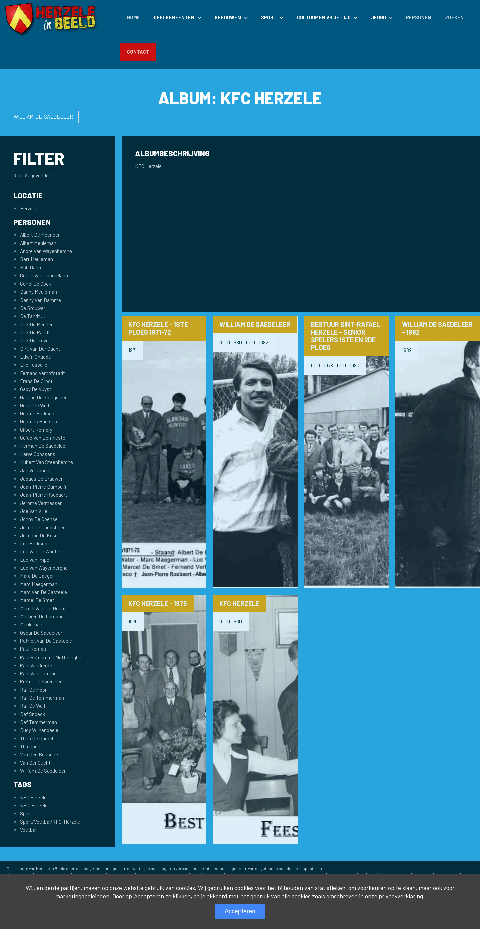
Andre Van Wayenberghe (46, 251)
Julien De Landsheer (42, 527)
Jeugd (378, 17)
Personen (418, 17)
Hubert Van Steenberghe (46, 462)
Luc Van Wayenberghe (44, 568)
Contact (138, 52)
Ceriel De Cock (35, 284)
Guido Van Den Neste (42, 438)
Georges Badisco (38, 421)
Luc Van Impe (34, 560)
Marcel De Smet (37, 600)
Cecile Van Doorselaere (45, 275)
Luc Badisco (33, 543)
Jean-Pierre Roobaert (43, 495)
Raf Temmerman (38, 722)
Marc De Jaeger (37, 576)
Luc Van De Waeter (40, 551)
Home (133, 17)
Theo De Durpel (36, 738)
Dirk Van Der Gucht (40, 349)
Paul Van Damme (38, 673)
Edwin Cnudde (35, 357)
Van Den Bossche (39, 754)
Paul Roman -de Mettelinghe (50, 657)
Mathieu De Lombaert (43, 616)
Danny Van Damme (40, 300)
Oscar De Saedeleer (41, 633)
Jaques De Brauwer (41, 479)
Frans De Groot (36, 381)
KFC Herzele (33, 797)
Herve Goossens (37, 454)
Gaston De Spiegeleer (43, 397)
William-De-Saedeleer (43, 117)
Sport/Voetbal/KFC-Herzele (50, 822)
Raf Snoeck (32, 714)
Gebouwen (228, 17)
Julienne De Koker (39, 535)
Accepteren (240, 911)
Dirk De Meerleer (37, 324)
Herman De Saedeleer (43, 446)
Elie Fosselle (33, 365)
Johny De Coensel (39, 519)
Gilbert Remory (36, 430)
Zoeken (454, 17)
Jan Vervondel (35, 470)
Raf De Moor (33, 690)
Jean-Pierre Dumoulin (44, 487)
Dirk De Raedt (35, 332)
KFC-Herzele (34, 805)
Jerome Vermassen (41, 503)
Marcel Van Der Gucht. (43, 608)
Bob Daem (31, 267)
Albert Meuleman (38, 243)
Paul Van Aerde (36, 665)
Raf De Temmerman (42, 698)
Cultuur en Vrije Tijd (324, 17)
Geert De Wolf (35, 405)
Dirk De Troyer (35, 340)
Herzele (28, 208)
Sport (269, 17)
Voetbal (28, 830)
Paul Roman (33, 649)
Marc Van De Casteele (43, 592)
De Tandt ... (32, 316)
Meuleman (31, 624)
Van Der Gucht (35, 763)
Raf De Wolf (33, 706)
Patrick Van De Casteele (46, 641)
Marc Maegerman (38, 584)
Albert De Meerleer (40, 235)
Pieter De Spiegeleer (42, 681)
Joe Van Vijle (33, 511)
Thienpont (31, 746)
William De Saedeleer (43, 771)
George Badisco (37, 413)
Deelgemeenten (174, 17)
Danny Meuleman (38, 292)
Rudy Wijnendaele (39, 730)
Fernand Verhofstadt (42, 373)
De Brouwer (32, 308)
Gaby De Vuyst (35, 389)
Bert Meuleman (36, 259)
